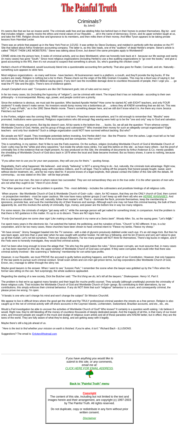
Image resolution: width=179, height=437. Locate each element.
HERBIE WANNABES (155, 196)
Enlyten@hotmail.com (44, 333)
